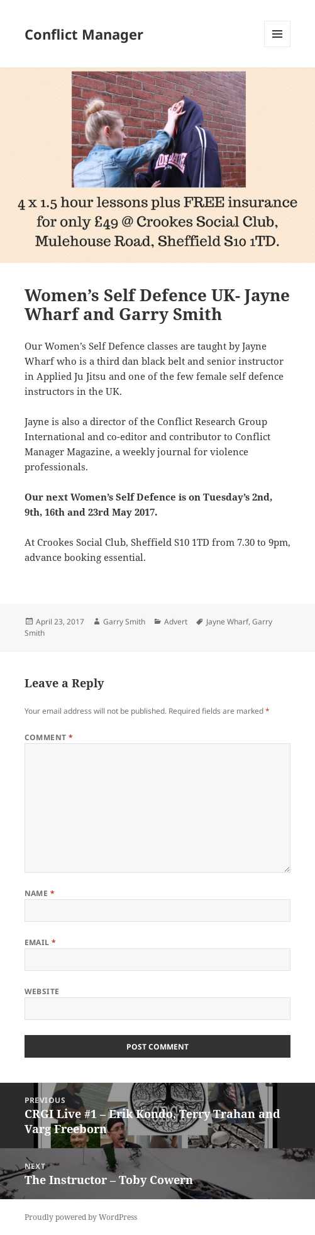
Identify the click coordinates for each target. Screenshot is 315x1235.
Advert (175, 621)
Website (42, 991)
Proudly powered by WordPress (81, 1217)
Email (41, 942)
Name (40, 893)
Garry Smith (124, 621)
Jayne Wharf (227, 621)
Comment (49, 737)
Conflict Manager (84, 34)
